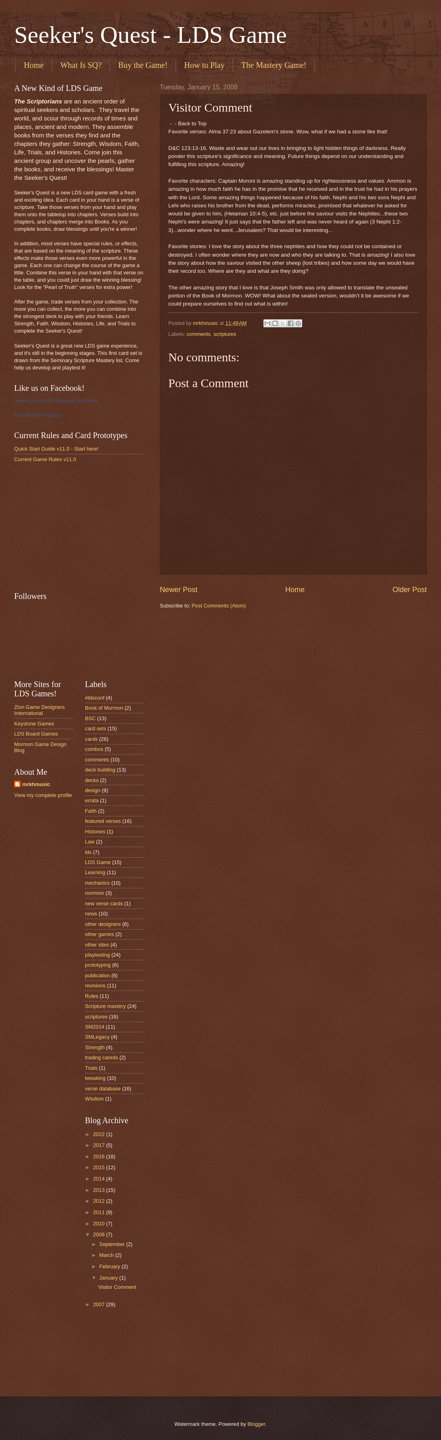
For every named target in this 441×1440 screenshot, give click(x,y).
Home (34, 65)
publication (97, 975)
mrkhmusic (36, 784)
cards (91, 739)
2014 (99, 1179)
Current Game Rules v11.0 (45, 459)
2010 (99, 1224)
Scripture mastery (105, 1006)
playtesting (97, 955)
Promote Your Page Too (37, 415)
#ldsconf (94, 698)
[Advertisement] (75, 526)
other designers (103, 924)
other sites (97, 945)
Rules (91, 996)
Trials (91, 1068)
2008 (99, 1234)
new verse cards (104, 903)
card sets (95, 728)
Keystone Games (34, 724)
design (92, 790)
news (91, 914)
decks (92, 780)
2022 (99, 1134)
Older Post (409, 590)
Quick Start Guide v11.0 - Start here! (56, 449)
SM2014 (94, 1027)
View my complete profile (43, 795)
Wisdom (94, 1099)
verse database (103, 1089)
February (110, 1266)
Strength (95, 1047)
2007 (99, 1304)
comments (198, 334)
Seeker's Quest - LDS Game (150, 34)
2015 (99, 1167)
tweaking (95, 1078)
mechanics (97, 883)
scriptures (225, 334)
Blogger (256, 1424)
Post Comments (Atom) (219, 606)
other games (99, 934)
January (109, 1278)
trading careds (101, 1057)
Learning (95, 872)
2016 (99, 1156)
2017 (99, 1145)
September (112, 1244)
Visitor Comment (117, 1287)
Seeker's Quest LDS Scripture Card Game (56, 400)
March (107, 1255)
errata (92, 800)
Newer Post (178, 590)
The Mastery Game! (273, 65)
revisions (95, 985)
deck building (100, 770)
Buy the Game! (142, 65)
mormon (94, 893)
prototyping (98, 965)
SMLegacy (97, 1037)
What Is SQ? (81, 65)
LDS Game (98, 862)
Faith (91, 811)
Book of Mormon (104, 708)
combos (94, 749)
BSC (90, 718)
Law (90, 842)
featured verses (103, 821)
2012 (99, 1201)
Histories (95, 832)
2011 (99, 1212)
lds (88, 852)
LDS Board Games (36, 734)
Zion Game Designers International (39, 710)
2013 (99, 1190)
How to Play (204, 65)
